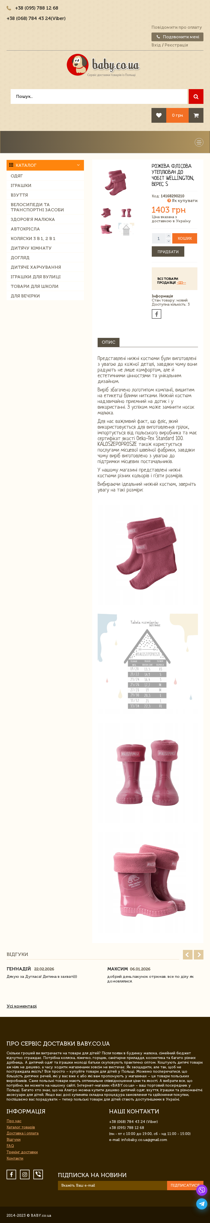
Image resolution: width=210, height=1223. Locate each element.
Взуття (19, 195)
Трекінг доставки (22, 1152)
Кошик (185, 238)
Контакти (15, 1158)
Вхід (156, 45)
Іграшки (21, 185)
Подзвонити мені (177, 36)
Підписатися (185, 1185)
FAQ (10, 1146)
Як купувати (182, 200)
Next (198, 954)
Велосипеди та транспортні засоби (37, 207)
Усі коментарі (22, 1006)
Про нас (14, 1121)
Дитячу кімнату (31, 248)
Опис (108, 342)
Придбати (168, 252)
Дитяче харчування (36, 267)
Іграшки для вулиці (36, 276)
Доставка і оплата (23, 1133)
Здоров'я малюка (33, 219)
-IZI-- (181, 283)
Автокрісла (25, 229)
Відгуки (14, 1139)
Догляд (20, 257)
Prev (187, 954)
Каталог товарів (21, 1127)
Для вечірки (25, 296)
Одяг (17, 176)
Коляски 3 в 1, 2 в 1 (33, 238)
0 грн (177, 115)
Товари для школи (35, 286)
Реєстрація (176, 45)
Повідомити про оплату (176, 27)
